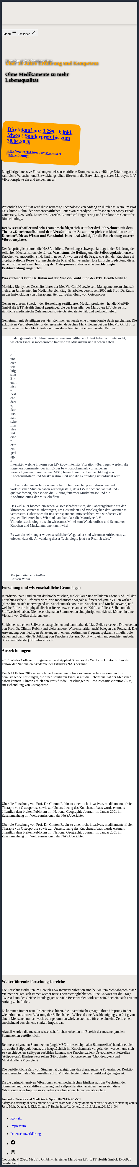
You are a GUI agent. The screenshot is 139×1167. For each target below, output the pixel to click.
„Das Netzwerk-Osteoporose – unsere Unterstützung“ (34, 153)
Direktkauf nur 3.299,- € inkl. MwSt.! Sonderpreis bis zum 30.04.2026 (40, 135)
